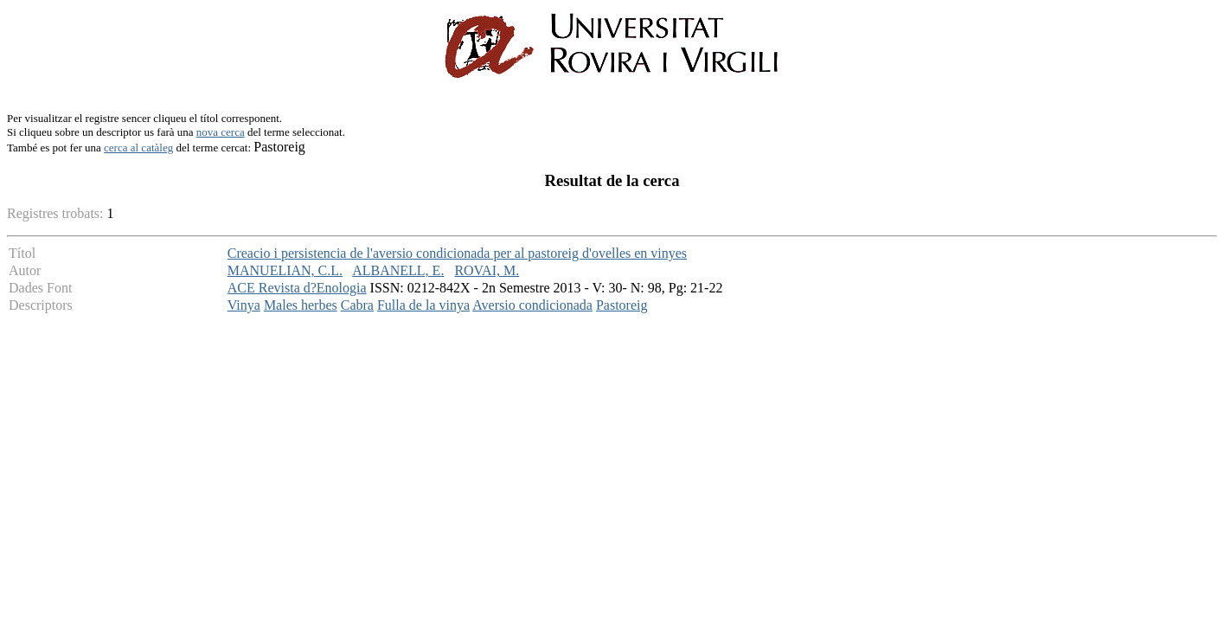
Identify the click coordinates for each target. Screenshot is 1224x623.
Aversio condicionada (532, 305)
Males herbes (300, 305)
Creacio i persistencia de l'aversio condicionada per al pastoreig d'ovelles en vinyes (457, 253)
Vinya (243, 305)
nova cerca (220, 131)
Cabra (357, 305)
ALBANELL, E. (398, 270)
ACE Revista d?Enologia (297, 287)
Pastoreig (622, 305)
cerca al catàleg (138, 147)
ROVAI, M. (486, 270)
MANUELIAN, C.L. (285, 270)
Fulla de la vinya (423, 305)
